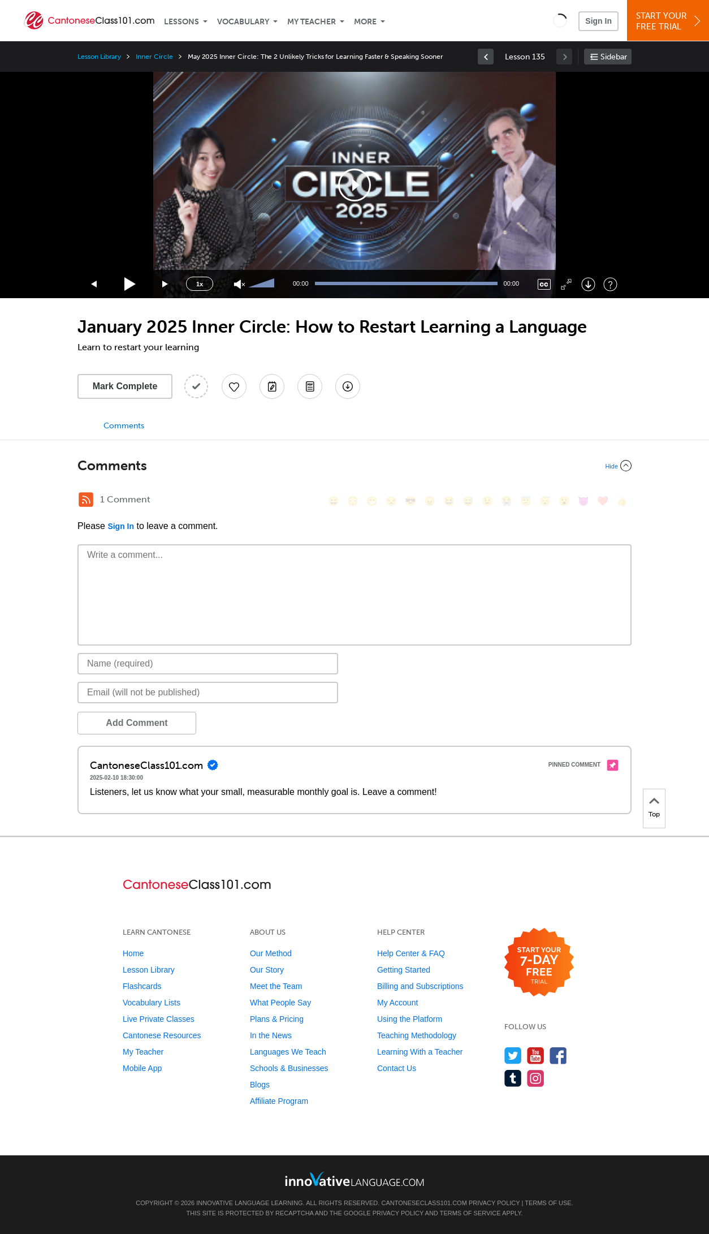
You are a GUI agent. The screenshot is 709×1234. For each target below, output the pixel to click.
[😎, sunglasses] (410, 501)
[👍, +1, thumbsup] (622, 501)
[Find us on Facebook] (558, 1055)
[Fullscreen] (566, 284)
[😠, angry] (429, 501)
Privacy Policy (494, 1202)
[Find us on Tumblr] (513, 1078)
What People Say (280, 1002)
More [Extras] (365, 22)
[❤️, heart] (602, 501)
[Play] (130, 284)
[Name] (207, 663)
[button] (560, 20)
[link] (486, 57)
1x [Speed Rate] (199, 284)
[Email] (207, 692)
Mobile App (142, 1068)
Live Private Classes (158, 1019)
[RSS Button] (85, 499)
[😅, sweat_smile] (468, 501)
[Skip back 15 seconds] (94, 284)
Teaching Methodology (416, 1035)
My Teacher (311, 22)
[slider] (263, 284)
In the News (271, 1035)
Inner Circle (154, 57)
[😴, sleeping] (545, 501)
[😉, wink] (487, 501)
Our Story (267, 969)
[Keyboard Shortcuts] (610, 284)
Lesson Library (99, 57)
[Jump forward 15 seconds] (165, 284)
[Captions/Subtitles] (544, 284)
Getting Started (403, 969)
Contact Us (396, 1068)
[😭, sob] (506, 501)
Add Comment (136, 723)
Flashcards (142, 986)
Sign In (598, 20)
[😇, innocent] (525, 501)
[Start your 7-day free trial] (539, 962)
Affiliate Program (279, 1101)
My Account (397, 1002)
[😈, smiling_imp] (583, 501)
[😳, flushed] (352, 501)
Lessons (181, 22)
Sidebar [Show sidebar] (613, 57)
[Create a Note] (272, 386)
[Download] (588, 284)
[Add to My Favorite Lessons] (234, 386)
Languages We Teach (288, 1051)
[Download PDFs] (309, 386)
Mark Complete (125, 386)
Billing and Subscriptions (420, 986)
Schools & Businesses (289, 1068)
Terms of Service (470, 1213)
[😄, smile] (333, 501)
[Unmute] (239, 284)
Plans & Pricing (277, 1019)
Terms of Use (548, 1202)
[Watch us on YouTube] (535, 1055)
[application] (354, 185)
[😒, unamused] (391, 501)
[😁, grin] (372, 501)
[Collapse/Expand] (354, 465)
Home (133, 953)
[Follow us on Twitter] (513, 1055)
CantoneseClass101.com (423, 1202)
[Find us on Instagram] (535, 1078)
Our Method (271, 953)
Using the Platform (409, 1019)
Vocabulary (243, 22)
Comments (123, 426)
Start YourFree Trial (669, 21)
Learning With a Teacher (420, 1051)
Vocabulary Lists (151, 1002)
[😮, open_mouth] (564, 501)
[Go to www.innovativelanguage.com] (354, 1178)
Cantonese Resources (162, 1035)
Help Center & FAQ (411, 953)
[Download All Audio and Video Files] (347, 386)
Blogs (260, 1084)
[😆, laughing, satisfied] (449, 501)
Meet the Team (276, 986)
